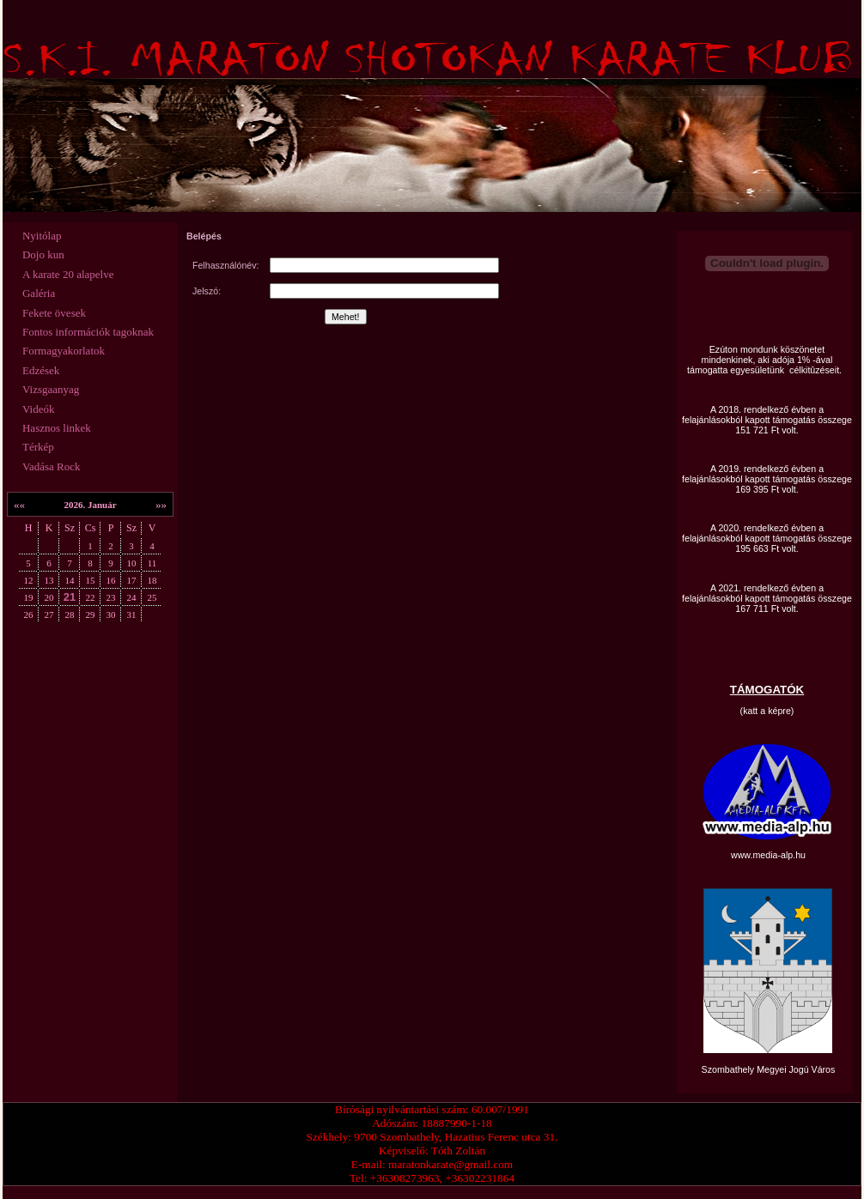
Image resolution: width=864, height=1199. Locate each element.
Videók (38, 409)
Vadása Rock (51, 466)
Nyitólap (42, 235)
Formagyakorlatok (63, 350)
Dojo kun (43, 254)
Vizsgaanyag (50, 389)
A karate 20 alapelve (67, 274)
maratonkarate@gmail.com (450, 1164)
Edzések (40, 370)
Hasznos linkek (56, 427)
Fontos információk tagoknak (88, 331)
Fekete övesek (54, 312)
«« (19, 504)
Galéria (38, 293)
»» (161, 504)
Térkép (38, 446)
